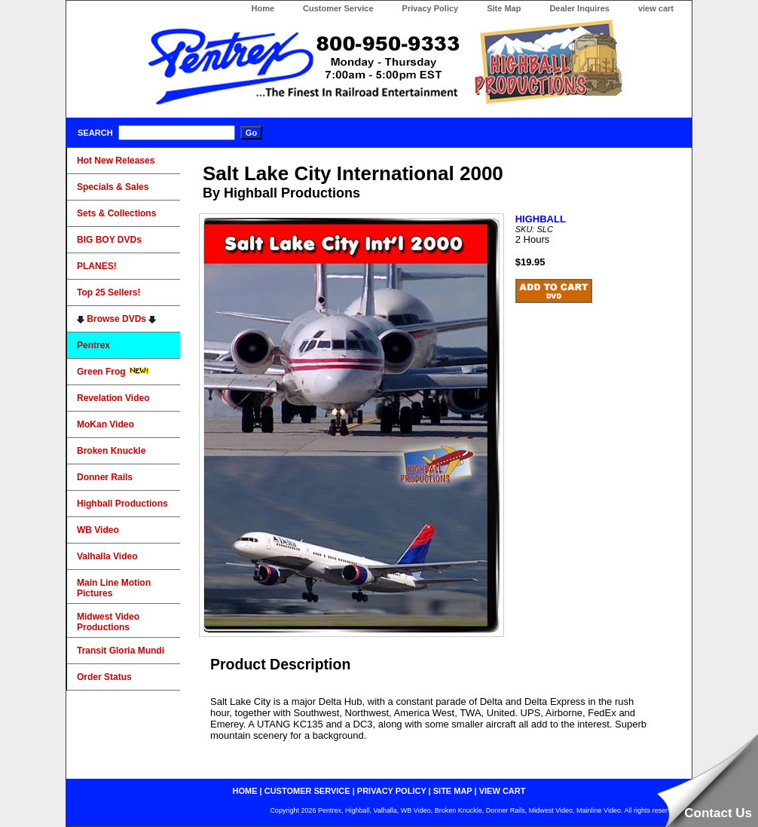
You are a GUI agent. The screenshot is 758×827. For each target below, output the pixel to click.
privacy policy (391, 790)
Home (262, 8)
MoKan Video (105, 424)
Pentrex (93, 345)
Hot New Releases (115, 160)
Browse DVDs (116, 319)
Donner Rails (105, 477)
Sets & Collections (116, 213)
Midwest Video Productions (108, 622)
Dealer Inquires (579, 8)
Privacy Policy (430, 8)
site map (452, 790)
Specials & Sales (112, 187)
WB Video (98, 530)
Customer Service (338, 8)
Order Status (104, 677)
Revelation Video (113, 398)
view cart (656, 8)
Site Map (504, 8)
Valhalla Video (107, 556)
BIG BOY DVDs (109, 239)
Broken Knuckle (111, 451)
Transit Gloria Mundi (120, 650)
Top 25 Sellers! (108, 292)
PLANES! (97, 266)
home (245, 790)
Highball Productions (122, 503)
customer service (307, 790)
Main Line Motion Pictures (114, 588)
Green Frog (113, 371)
